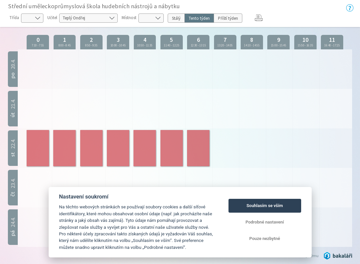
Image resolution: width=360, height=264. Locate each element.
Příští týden (228, 18)
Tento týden (199, 18)
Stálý (176, 18)
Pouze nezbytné (264, 238)
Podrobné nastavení (265, 222)
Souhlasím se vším (265, 205)
